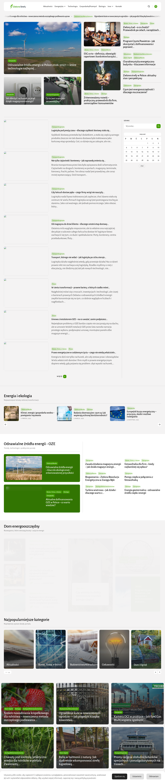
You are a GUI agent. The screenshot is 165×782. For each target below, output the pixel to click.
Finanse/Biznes (106, 50)
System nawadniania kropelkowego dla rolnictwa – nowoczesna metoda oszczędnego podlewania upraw (41, 16)
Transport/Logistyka (53, 94)
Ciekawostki (128, 85)
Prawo (152, 23)
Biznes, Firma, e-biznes (92, 50)
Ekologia (102, 6)
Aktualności (48, 6)
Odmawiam (154, 776)
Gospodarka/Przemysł (88, 6)
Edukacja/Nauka (139, 58)
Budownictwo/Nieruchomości (96, 16)
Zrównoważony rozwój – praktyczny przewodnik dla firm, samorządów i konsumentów (100, 100)
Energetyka (60, 6)
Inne (110, 6)
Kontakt (119, 6)
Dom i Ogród (128, 58)
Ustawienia (136, 776)
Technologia (73, 6)
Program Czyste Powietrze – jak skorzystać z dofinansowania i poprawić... (139, 44)
